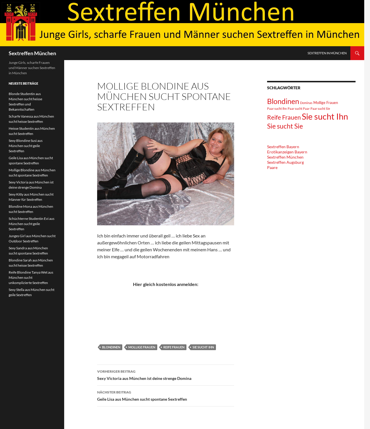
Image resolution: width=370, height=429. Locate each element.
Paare (272, 167)
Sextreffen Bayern (283, 146)
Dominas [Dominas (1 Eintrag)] (306, 103)
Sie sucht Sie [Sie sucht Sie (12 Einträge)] (285, 126)
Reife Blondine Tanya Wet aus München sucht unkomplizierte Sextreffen (31, 277)
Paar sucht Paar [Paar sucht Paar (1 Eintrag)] (299, 108)
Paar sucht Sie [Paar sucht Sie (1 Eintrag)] (320, 108)
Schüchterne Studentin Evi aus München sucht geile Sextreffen (31, 223)
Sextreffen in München (327, 53)
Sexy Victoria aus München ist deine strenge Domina (165, 374)
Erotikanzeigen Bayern (287, 151)
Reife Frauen (173, 347)
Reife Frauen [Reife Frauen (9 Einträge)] (284, 117)
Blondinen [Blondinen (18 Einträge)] (283, 101)
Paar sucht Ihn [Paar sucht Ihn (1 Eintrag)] (277, 108)
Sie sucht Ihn (203, 347)
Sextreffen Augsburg (285, 162)
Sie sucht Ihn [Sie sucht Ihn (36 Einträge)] (325, 116)
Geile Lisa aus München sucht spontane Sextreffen (165, 395)
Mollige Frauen (141, 347)
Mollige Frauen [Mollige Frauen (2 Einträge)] (325, 102)
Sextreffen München (32, 53)
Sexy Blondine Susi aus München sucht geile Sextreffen (25, 145)
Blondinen (111, 347)
